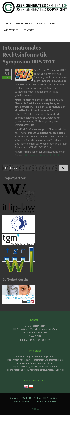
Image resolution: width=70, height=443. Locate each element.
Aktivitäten (11, 30)
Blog (52, 23)
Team (40, 23)
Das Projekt (23, 23)
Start (7, 23)
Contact (28, 30)
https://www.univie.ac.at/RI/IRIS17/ (42, 155)
